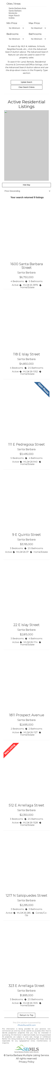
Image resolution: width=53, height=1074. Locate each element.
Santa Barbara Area (26, 8)
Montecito (26, 13)
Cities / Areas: (14, 3)
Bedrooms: (13, 34)
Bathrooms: (35, 34)
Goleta (26, 18)
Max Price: (34, 23)
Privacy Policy (26, 1061)
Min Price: (12, 23)
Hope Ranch (26, 15)
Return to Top (26, 1015)
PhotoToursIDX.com (27, 1025)
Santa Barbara (26, 11)
